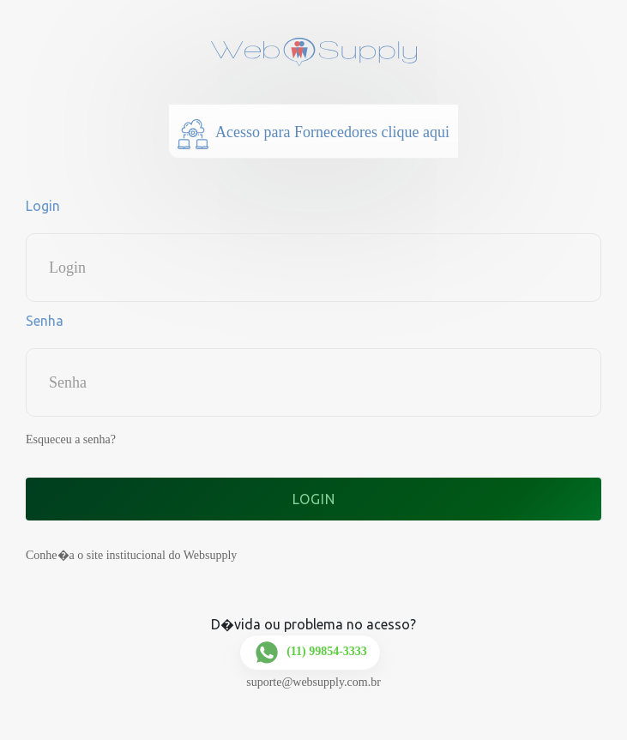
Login (43, 206)
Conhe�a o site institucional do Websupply (131, 555)
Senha (44, 320)
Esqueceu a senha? (71, 439)
